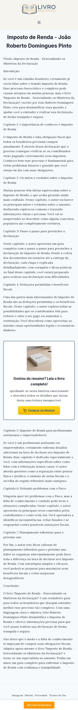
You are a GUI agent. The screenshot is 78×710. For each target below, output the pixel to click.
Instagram (17, 695)
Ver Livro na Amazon (39, 705)
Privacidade (41, 695)
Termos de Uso (57, 695)
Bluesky (29, 695)
